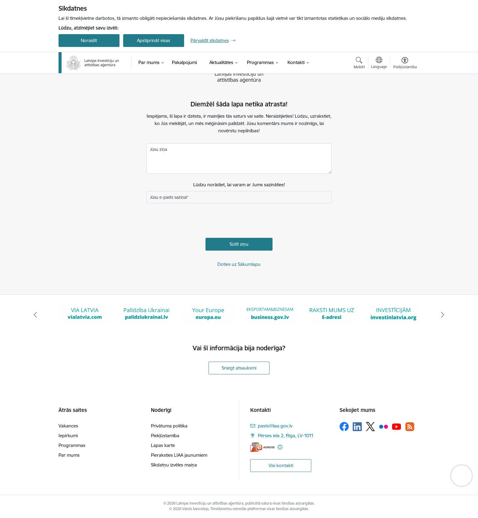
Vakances (68, 426)
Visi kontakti (281, 465)
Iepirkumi (68, 435)
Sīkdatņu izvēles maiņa (174, 465)
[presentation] (192, 221)
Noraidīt (89, 40)
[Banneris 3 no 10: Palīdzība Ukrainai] (146, 314)
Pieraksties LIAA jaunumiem (179, 455)
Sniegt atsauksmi (239, 368)
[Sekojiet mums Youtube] (396, 426)
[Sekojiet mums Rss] (409, 426)
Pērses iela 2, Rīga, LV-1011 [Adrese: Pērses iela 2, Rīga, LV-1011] (286, 435)
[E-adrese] (262, 447)
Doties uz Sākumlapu (239, 264)
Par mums (69, 455)
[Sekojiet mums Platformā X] (370, 426)
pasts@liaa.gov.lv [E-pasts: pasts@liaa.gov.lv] (275, 426)
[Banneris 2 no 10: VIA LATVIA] (85, 314)
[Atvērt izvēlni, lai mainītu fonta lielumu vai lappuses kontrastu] (405, 63)
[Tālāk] (443, 314)
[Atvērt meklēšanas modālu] (359, 63)
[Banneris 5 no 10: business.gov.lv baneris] (270, 314)
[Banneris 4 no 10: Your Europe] (208, 314)
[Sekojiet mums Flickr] (383, 426)
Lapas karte (163, 445)
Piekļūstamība (165, 435)
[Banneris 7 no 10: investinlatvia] (393, 314)
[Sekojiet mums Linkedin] (357, 426)
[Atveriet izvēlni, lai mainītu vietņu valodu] (379, 63)
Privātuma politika (169, 426)
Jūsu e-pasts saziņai (168, 197)
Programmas (72, 445)
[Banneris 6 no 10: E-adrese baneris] (331, 314)
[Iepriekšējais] (35, 314)
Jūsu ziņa (158, 149)
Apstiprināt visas (153, 40)
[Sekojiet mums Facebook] (344, 426)
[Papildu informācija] (280, 447)
